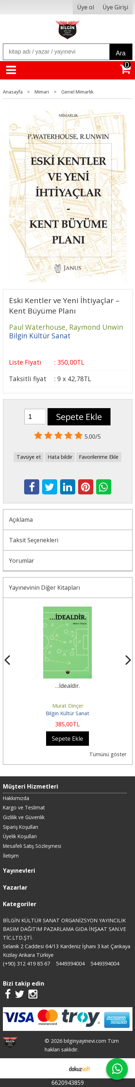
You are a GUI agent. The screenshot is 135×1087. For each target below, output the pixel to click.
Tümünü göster (107, 754)
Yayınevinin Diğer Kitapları (44, 588)
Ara (121, 53)
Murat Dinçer (67, 705)
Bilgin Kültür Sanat (67, 713)
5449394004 (70, 963)
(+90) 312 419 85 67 (26, 963)
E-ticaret (56, 1068)
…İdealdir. (67, 686)
